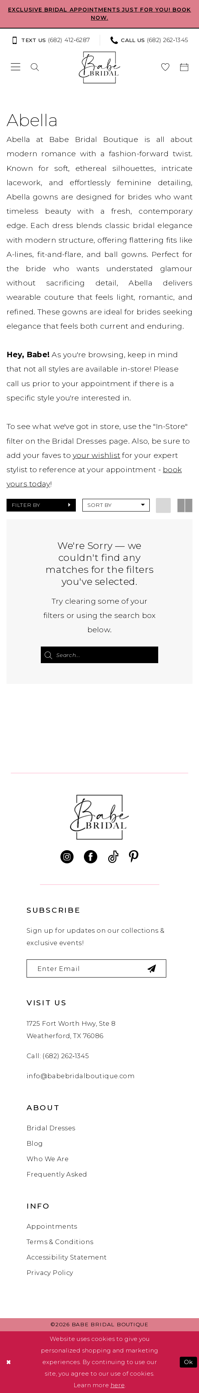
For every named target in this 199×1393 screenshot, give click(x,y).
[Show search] (35, 67)
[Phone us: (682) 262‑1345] (149, 40)
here (117, 1385)
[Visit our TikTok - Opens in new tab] (113, 857)
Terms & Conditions (60, 1242)
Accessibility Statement (67, 1257)
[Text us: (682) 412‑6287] (50, 40)
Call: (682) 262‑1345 (58, 1056)
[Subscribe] (152, 968)
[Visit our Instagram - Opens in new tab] (67, 857)
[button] (15, 67)
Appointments (52, 1226)
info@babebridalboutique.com (81, 1076)
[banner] (99, 67)
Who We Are (48, 1159)
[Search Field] (99, 655)
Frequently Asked (57, 1174)
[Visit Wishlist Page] (165, 67)
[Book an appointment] (184, 67)
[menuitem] (52, 40)
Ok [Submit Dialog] (188, 1362)
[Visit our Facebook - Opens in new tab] (90, 857)
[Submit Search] (48, 655)
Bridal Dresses (51, 1128)
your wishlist (96, 455)
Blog (35, 1143)
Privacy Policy (50, 1272)
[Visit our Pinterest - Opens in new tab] (134, 857)
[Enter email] (97, 968)
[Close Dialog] (8, 1362)
